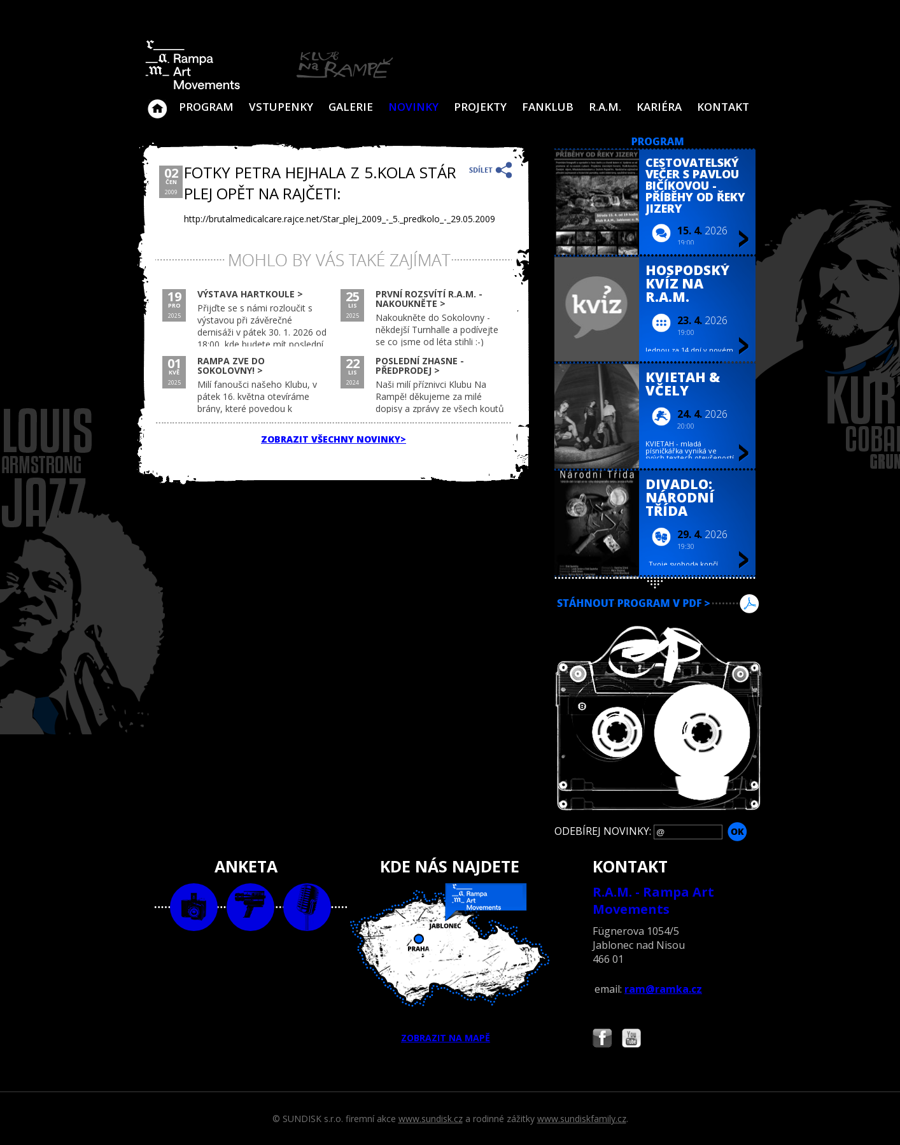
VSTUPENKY (281, 106)
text (307, 907)
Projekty (480, 106)
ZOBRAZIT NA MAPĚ (450, 963)
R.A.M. (605, 106)
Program (206, 106)
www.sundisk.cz (430, 1119)
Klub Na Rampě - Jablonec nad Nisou (157, 102)
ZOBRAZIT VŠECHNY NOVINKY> (333, 439)
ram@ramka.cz (663, 989)
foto (194, 907)
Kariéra (659, 106)
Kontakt (723, 106)
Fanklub (547, 106)
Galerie (350, 106)
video (250, 907)
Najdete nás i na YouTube (631, 1039)
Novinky (413, 106)
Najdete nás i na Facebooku (602, 1039)
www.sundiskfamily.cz (581, 1119)
